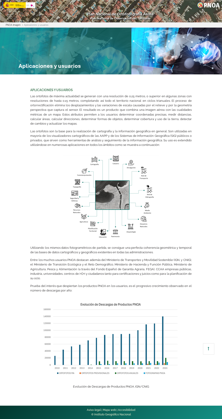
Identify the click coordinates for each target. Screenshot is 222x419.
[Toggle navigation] (9, 16)
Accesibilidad (126, 410)
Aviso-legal (94, 410)
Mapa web (109, 410)
